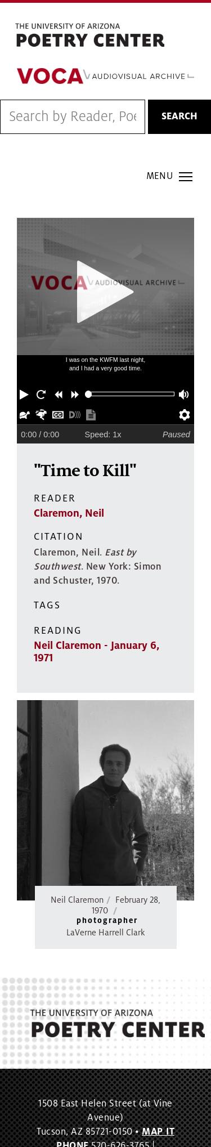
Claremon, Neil (69, 513)
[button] (25, 394)
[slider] (88, 394)
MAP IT (158, 1132)
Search (179, 116)
